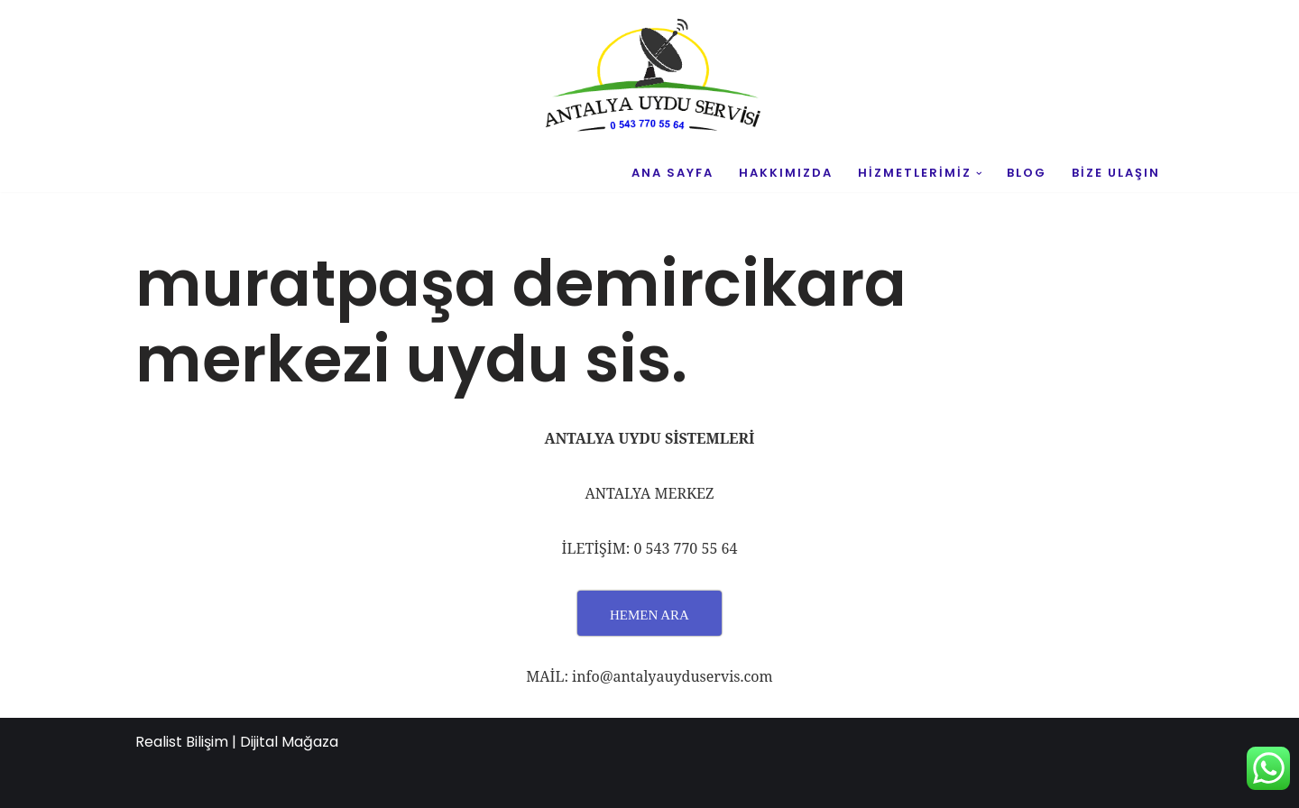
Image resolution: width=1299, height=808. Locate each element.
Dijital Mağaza (289, 741)
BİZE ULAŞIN (1116, 172)
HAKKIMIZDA (786, 172)
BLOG (1026, 172)
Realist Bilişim (181, 741)
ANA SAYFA (672, 172)
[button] (979, 173)
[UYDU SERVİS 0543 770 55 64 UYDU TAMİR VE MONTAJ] (649, 77)
